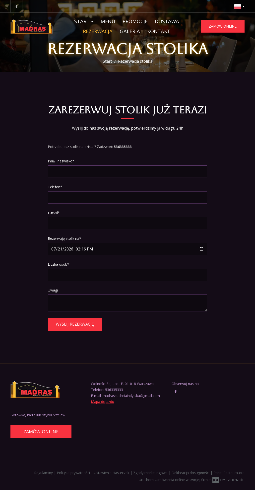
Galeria (130, 31)
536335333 (114, 389)
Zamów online (223, 26)
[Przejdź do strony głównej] (31, 26)
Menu (108, 21)
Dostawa (167, 21)
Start (83, 21)
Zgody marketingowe (151, 472)
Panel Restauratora (229, 472)
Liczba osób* (58, 264)
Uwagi (53, 290)
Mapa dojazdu (102, 401)
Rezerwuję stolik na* (64, 238)
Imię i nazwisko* (61, 161)
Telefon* (55, 187)
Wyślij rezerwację (75, 324)
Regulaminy (44, 472)
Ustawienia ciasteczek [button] (112, 472)
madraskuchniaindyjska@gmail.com (131, 395)
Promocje (135, 21)
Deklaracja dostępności (191, 472)
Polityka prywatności (74, 472)
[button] (239, 6)
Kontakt (158, 31)
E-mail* (54, 212)
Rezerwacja (98, 31)
